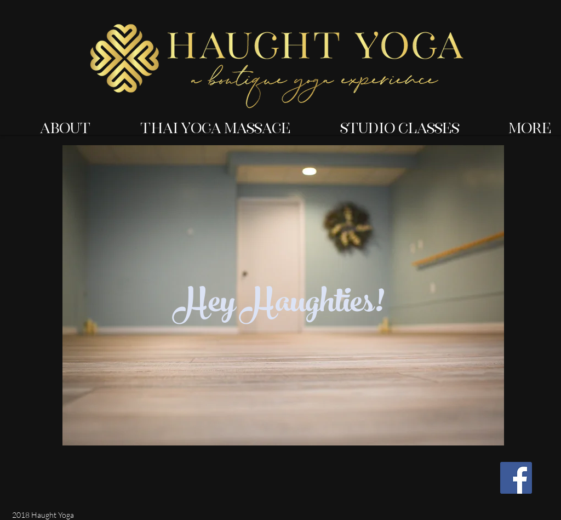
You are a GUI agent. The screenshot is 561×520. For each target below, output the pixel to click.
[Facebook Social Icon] (516, 478)
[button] (50, 123)
